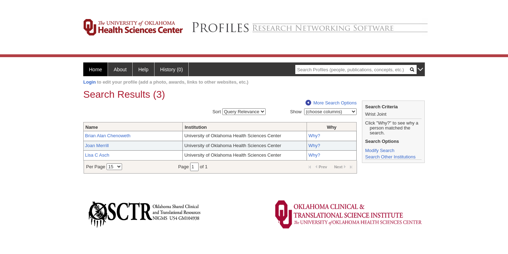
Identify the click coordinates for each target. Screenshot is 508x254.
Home (95, 69)
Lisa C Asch (97, 155)
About (120, 69)
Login (89, 82)
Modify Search (379, 150)
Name (91, 127)
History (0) (171, 69)
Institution (196, 127)
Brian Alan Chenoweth (108, 135)
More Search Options (331, 102)
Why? (314, 135)
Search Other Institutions (390, 156)
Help (143, 69)
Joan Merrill (97, 145)
